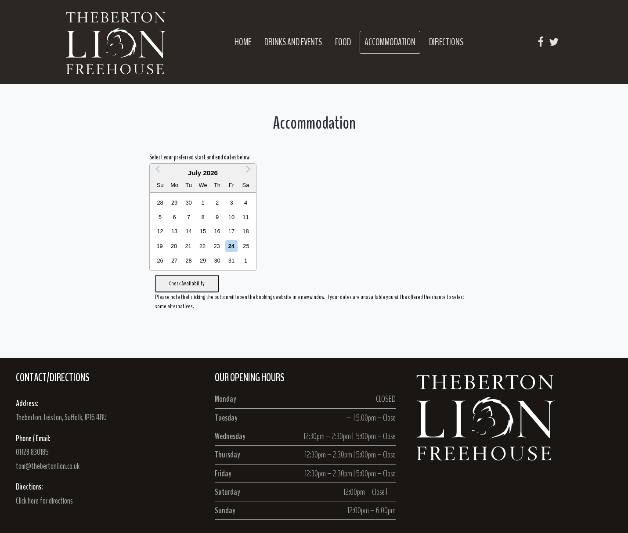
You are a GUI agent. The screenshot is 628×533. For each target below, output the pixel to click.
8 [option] (202, 217)
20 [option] (174, 246)
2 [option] (217, 202)
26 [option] (160, 260)
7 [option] (188, 217)
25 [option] (246, 246)
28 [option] (160, 202)
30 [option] (188, 202)
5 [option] (160, 217)
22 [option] (202, 246)
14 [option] (188, 231)
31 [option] (231, 260)
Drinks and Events (293, 42)
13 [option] (174, 231)
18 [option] (245, 231)
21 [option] (188, 246)
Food (343, 42)
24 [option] (231, 246)
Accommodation (390, 42)
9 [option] (217, 217)
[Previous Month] (158, 172)
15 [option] (203, 231)
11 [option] (245, 217)
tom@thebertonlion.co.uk (47, 466)
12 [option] (160, 231)
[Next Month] (248, 172)
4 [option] (245, 202)
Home (243, 42)
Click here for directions (44, 501)
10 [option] (231, 217)
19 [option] (160, 246)
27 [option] (174, 260)
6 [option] (174, 217)
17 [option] (231, 231)
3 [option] (231, 202)
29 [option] (174, 202)
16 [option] (217, 231)
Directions (446, 42)
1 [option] (202, 202)
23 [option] (216, 246)
